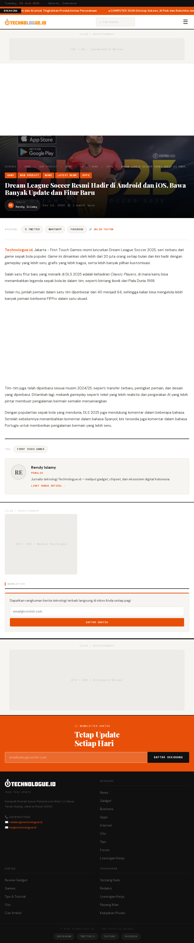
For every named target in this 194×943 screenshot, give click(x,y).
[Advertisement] (97, 99)
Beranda (10, 166)
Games (10, 888)
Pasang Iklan (109, 905)
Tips (103, 842)
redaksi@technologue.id (25, 822)
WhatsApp (55, 229)
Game (28, 166)
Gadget (105, 801)
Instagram (64, 936)
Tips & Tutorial (15, 897)
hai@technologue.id (22, 827)
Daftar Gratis (97, 622)
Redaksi (106, 888)
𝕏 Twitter (32, 229)
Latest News (89, 166)
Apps (110, 166)
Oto (103, 834)
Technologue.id (19, 250)
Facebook (77, 229)
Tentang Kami (110, 880)
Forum (104, 850)
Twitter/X (87, 936)
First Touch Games (30, 449)
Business (107, 809)
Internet (106, 825)
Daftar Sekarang (168, 757)
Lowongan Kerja (112, 858)
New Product (48, 166)
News (69, 166)
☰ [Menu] (185, 22)
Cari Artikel (13, 913)
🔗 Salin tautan (101, 229)
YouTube (109, 936)
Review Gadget (16, 880)
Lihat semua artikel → (48, 486)
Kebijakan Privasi (112, 913)
